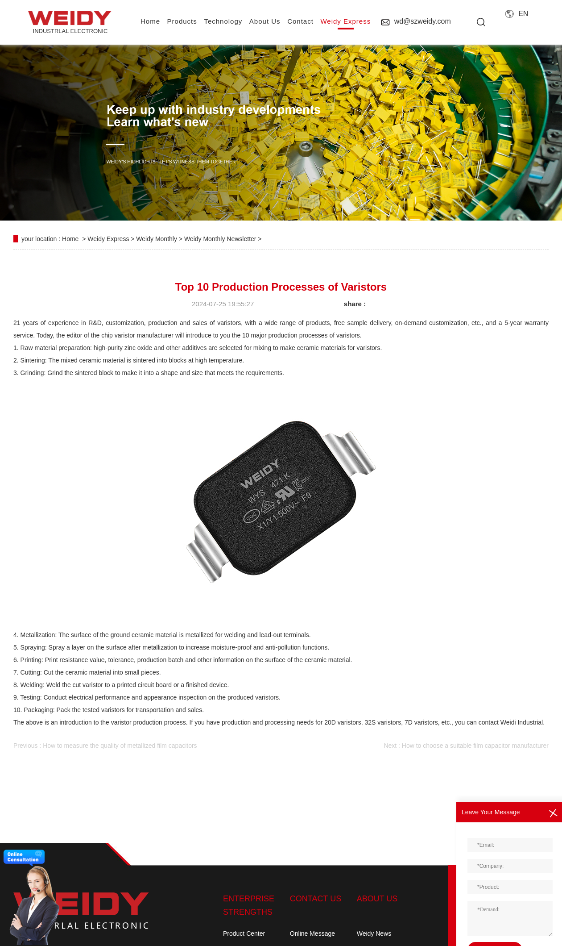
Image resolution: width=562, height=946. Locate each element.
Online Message (312, 933)
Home (70, 238)
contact (300, 21)
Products (182, 21)
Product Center (244, 933)
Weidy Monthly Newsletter (221, 238)
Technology (223, 21)
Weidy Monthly (157, 238)
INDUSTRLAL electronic (70, 22)
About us (265, 21)
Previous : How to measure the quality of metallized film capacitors (105, 745)
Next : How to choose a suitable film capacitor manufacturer (466, 745)
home (150, 21)
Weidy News (374, 933)
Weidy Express (345, 21)
